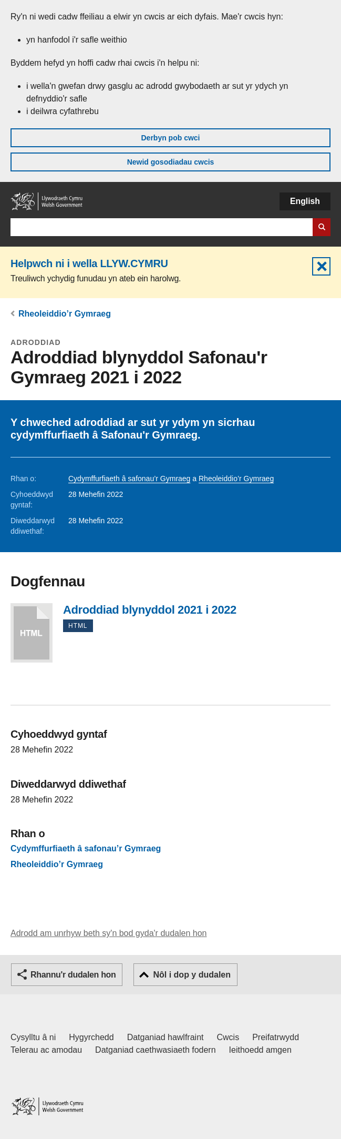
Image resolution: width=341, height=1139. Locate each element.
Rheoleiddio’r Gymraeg (64, 313)
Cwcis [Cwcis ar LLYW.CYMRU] (228, 1037)
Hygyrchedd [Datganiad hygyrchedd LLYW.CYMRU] (91, 1037)
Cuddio (321, 266)
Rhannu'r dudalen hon (73, 974)
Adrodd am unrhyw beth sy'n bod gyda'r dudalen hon (108, 933)
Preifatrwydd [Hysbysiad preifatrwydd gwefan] (275, 1037)
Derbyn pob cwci (170, 138)
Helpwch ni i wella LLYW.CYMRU (89, 263)
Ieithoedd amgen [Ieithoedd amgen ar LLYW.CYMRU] (260, 1049)
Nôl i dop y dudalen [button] (192, 974)
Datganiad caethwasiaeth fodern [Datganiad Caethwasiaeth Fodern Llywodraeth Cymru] (155, 1049)
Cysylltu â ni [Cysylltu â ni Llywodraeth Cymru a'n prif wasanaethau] (33, 1037)
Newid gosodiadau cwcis (170, 162)
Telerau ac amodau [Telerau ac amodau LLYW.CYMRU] (46, 1049)
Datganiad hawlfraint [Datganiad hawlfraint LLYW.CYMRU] (165, 1037)
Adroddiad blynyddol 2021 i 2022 (32, 633)
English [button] (305, 201)
